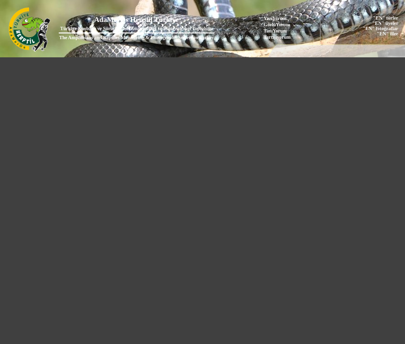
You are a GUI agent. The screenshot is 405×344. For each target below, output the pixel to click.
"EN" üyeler (385, 23)
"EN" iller (387, 33)
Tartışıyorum (277, 37)
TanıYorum (275, 30)
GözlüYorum (277, 24)
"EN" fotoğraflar (380, 28)
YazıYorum (275, 18)
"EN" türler (385, 18)
